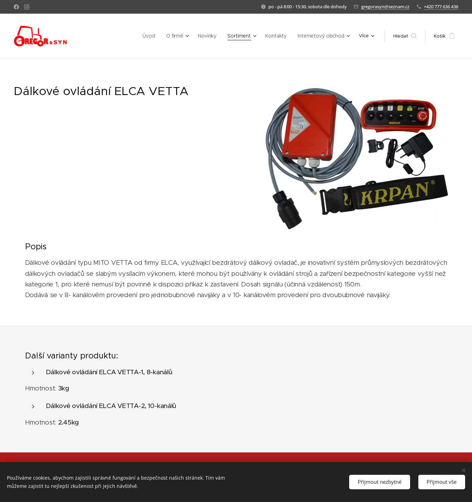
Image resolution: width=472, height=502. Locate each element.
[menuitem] (108, 36)
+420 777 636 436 (441, 6)
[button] (405, 36)
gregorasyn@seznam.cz (385, 6)
